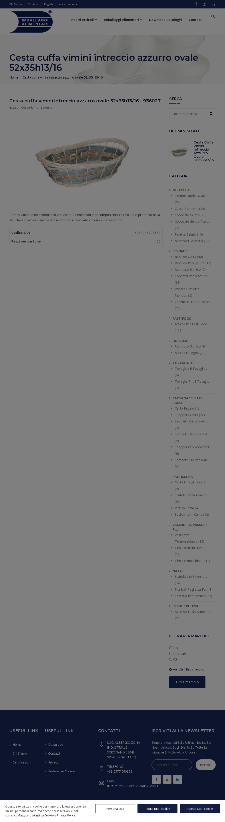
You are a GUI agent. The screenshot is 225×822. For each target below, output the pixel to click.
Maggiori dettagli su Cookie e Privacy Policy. (47, 815)
